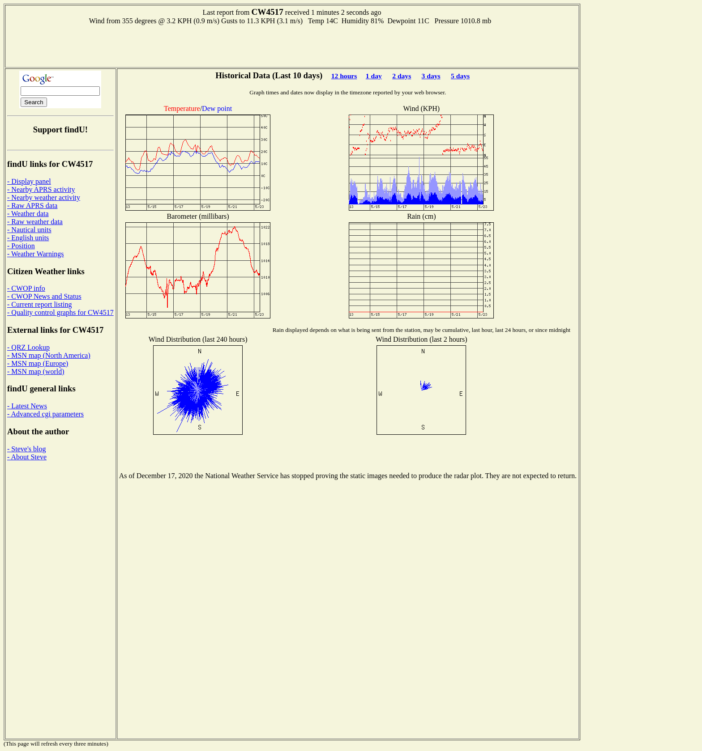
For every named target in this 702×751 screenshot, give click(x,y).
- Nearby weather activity (43, 197)
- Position (21, 246)
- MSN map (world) (35, 371)
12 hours (344, 76)
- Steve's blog (26, 449)
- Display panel (29, 181)
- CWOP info (26, 288)
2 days (401, 76)
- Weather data (28, 213)
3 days (431, 76)
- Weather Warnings (35, 254)
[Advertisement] (292, 45)
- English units (28, 238)
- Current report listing (39, 304)
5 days (460, 76)
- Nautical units (29, 229)
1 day (374, 76)
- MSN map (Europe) (37, 363)
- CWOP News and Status (44, 296)
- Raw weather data (35, 221)
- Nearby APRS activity (41, 189)
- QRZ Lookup (28, 347)
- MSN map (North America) (48, 355)
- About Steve (27, 457)
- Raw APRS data (32, 205)
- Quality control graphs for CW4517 (60, 312)
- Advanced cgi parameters (45, 414)
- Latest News (27, 406)
